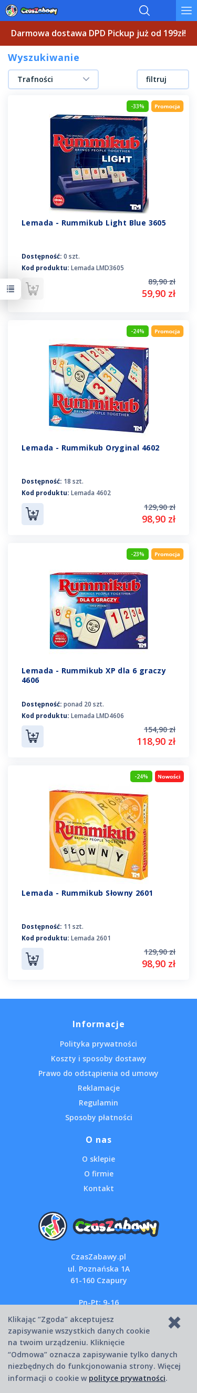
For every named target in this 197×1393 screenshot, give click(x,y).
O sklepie (98, 1159)
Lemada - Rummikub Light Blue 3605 (94, 223)
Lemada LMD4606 (97, 715)
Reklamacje (99, 1088)
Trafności (35, 79)
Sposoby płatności (98, 1117)
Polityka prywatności (98, 1044)
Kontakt (99, 1188)
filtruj (156, 79)
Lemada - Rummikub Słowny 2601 (87, 893)
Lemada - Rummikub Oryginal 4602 (90, 448)
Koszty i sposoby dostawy (99, 1058)
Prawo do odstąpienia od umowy (98, 1073)
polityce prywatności (127, 1378)
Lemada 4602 (91, 492)
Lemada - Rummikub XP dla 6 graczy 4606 (94, 675)
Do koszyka (33, 514)
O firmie (98, 1174)
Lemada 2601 (91, 938)
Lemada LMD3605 (97, 267)
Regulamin (98, 1103)
